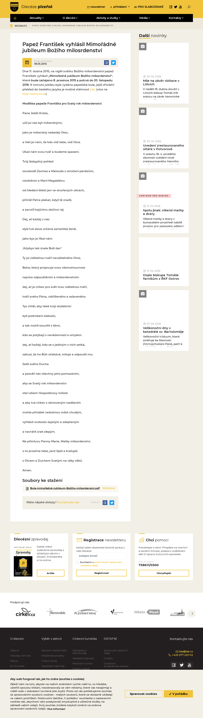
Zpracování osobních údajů (116, 655)
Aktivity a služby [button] (107, 18)
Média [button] (143, 18)
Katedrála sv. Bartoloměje (80, 655)
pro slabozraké (148, 6)
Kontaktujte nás (69, 505)
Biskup (14, 664)
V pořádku (178, 694)
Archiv (50, 576)
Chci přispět (164, 576)
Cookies (108, 662)
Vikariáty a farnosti (20, 659)
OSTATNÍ (110, 642)
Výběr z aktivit (51, 642)
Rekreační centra (82, 667)
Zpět (15, 26)
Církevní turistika (85, 642)
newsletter (96, 7)
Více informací (56, 708)
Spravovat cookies (143, 694)
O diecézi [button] (69, 18)
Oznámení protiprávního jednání (116, 668)
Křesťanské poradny (52, 659)
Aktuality (42, 26)
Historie (14, 654)
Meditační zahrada (83, 662)
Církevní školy (49, 664)
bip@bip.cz (184, 655)
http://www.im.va (34, 94)
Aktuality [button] (36, 18)
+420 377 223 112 (180, 658)
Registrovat (101, 576)
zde (92, 89)
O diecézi (17, 642)
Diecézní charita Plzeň (54, 654)
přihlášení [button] (118, 7)
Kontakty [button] (175, 18)
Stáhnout (108, 488)
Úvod (28, 26)
